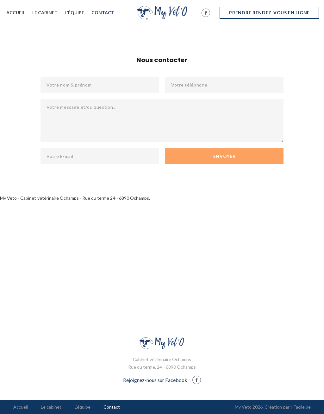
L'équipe (74, 12)
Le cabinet (45, 12)
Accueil (15, 12)
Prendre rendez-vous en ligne (269, 12)
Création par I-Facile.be (288, 407)
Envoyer (224, 156)
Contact (102, 12)
